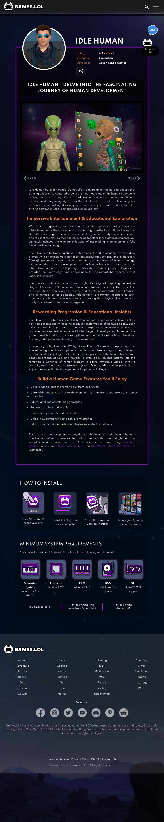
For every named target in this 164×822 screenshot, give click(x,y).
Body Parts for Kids (71, 446)
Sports (142, 677)
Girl (62, 682)
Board (22, 677)
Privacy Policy (80, 759)
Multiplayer (102, 671)
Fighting (62, 677)
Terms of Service (58, 759)
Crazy (62, 671)
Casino (22, 688)
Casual (22, 694)
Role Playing (102, 694)
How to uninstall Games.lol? (123, 607)
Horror (62, 694)
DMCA (95, 759)
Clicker (62, 660)
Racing (101, 688)
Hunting (102, 660)
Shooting (141, 660)
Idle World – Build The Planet (111, 446)
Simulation (106, 58)
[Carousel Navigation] (82, 178)
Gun (62, 688)
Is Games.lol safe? (40, 607)
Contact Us (109, 759)
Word (141, 688)
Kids (102, 666)
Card (22, 682)
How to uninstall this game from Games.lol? (81, 607)
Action (22, 660)
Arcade (22, 671)
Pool (102, 677)
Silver (141, 666)
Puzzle (102, 682)
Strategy (141, 682)
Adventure (22, 666)
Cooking (62, 666)
